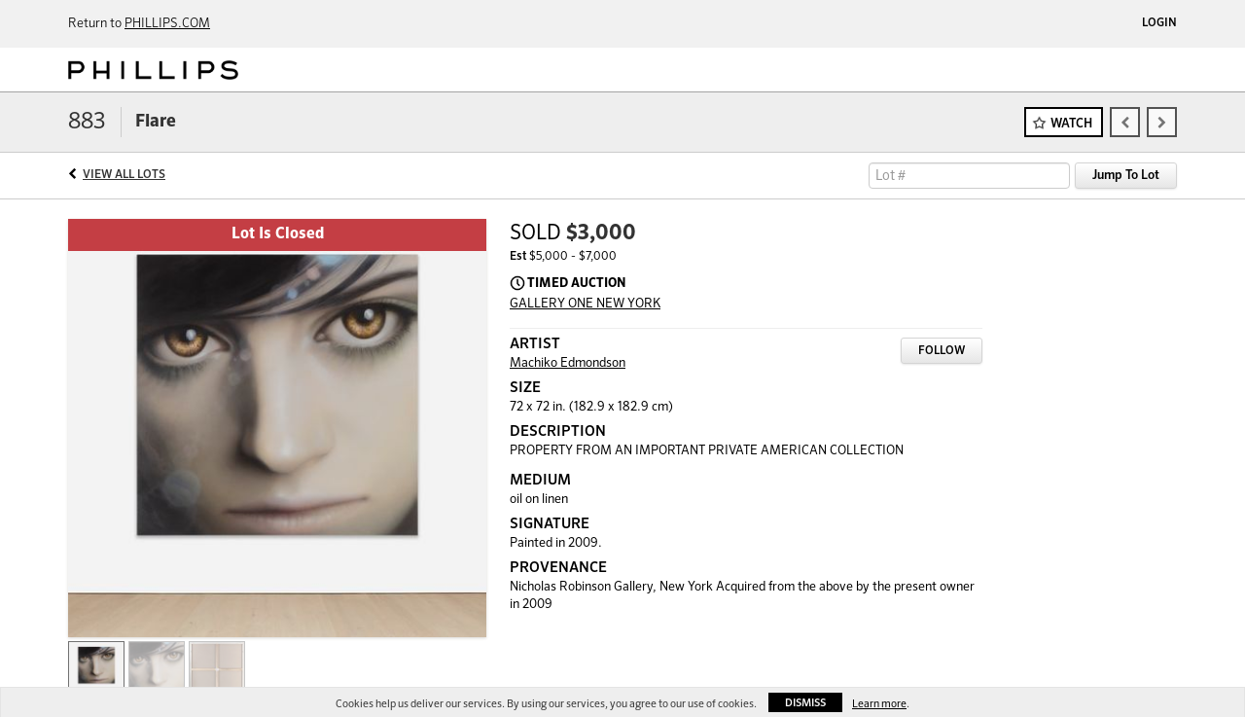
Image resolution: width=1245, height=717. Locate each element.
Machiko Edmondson (567, 363)
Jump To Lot (1125, 175)
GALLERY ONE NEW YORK (585, 304)
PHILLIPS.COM (167, 24)
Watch (1071, 124)
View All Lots (124, 175)
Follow (941, 351)
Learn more (879, 704)
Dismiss (805, 703)
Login (1159, 23)
